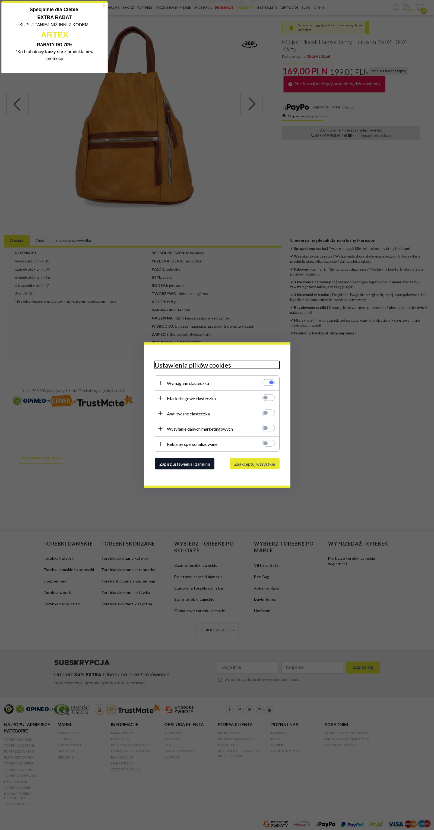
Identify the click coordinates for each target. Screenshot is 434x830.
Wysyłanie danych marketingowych (200, 428)
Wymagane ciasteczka (188, 383)
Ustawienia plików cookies (193, 365)
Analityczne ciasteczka (188, 413)
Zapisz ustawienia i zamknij (184, 463)
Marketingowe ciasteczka (191, 398)
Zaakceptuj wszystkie (254, 463)
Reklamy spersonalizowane (192, 443)
